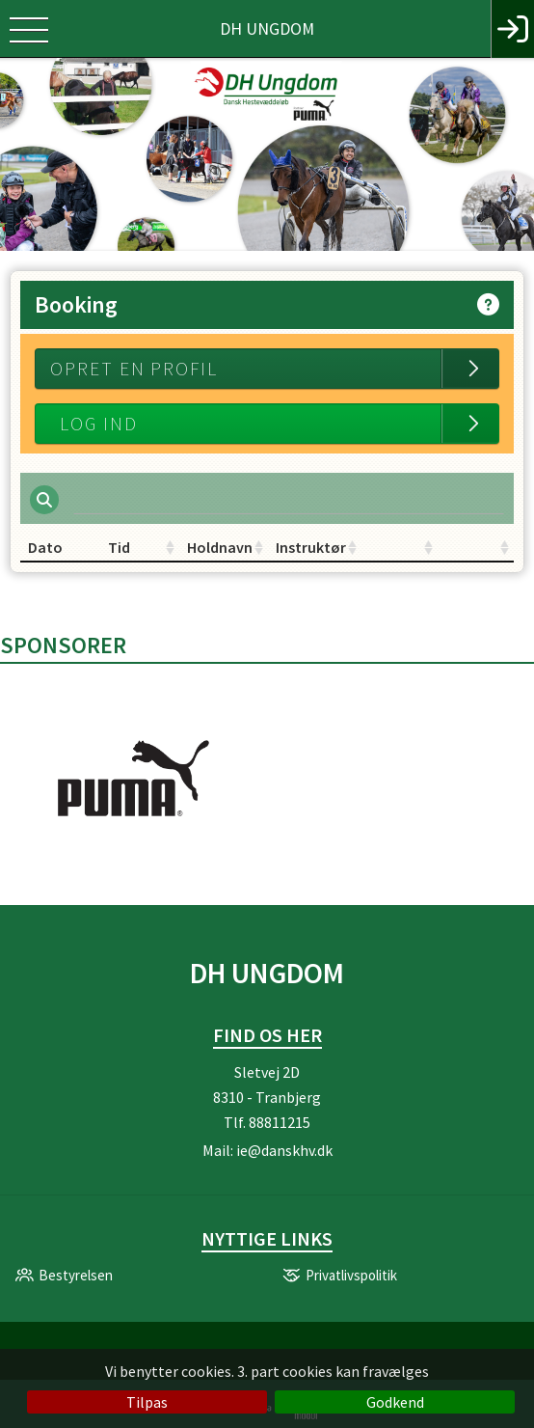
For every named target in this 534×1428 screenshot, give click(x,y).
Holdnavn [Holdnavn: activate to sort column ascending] (220, 547)
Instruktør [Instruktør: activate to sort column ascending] (311, 547)
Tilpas (147, 1402)
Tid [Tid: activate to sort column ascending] (119, 547)
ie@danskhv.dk (284, 1150)
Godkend (395, 1402)
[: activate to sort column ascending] (399, 548)
